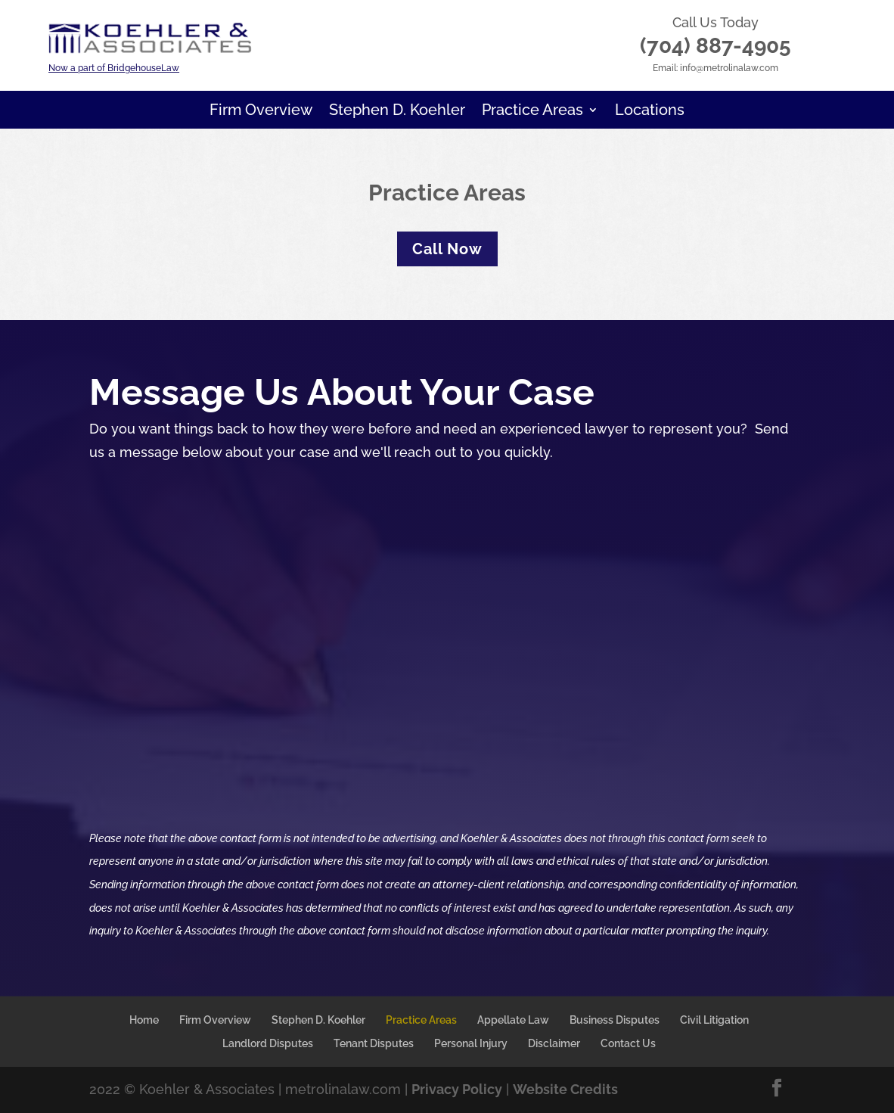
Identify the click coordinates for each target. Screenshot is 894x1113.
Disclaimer (554, 1043)
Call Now (447, 249)
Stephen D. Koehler (397, 111)
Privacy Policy (456, 1089)
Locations (649, 111)
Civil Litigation (714, 1020)
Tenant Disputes (374, 1043)
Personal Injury (471, 1043)
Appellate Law (513, 1020)
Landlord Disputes (267, 1043)
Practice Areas (532, 111)
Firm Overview (261, 111)
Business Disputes (615, 1020)
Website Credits (565, 1089)
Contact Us (628, 1043)
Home (144, 1020)
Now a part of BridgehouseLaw (113, 68)
